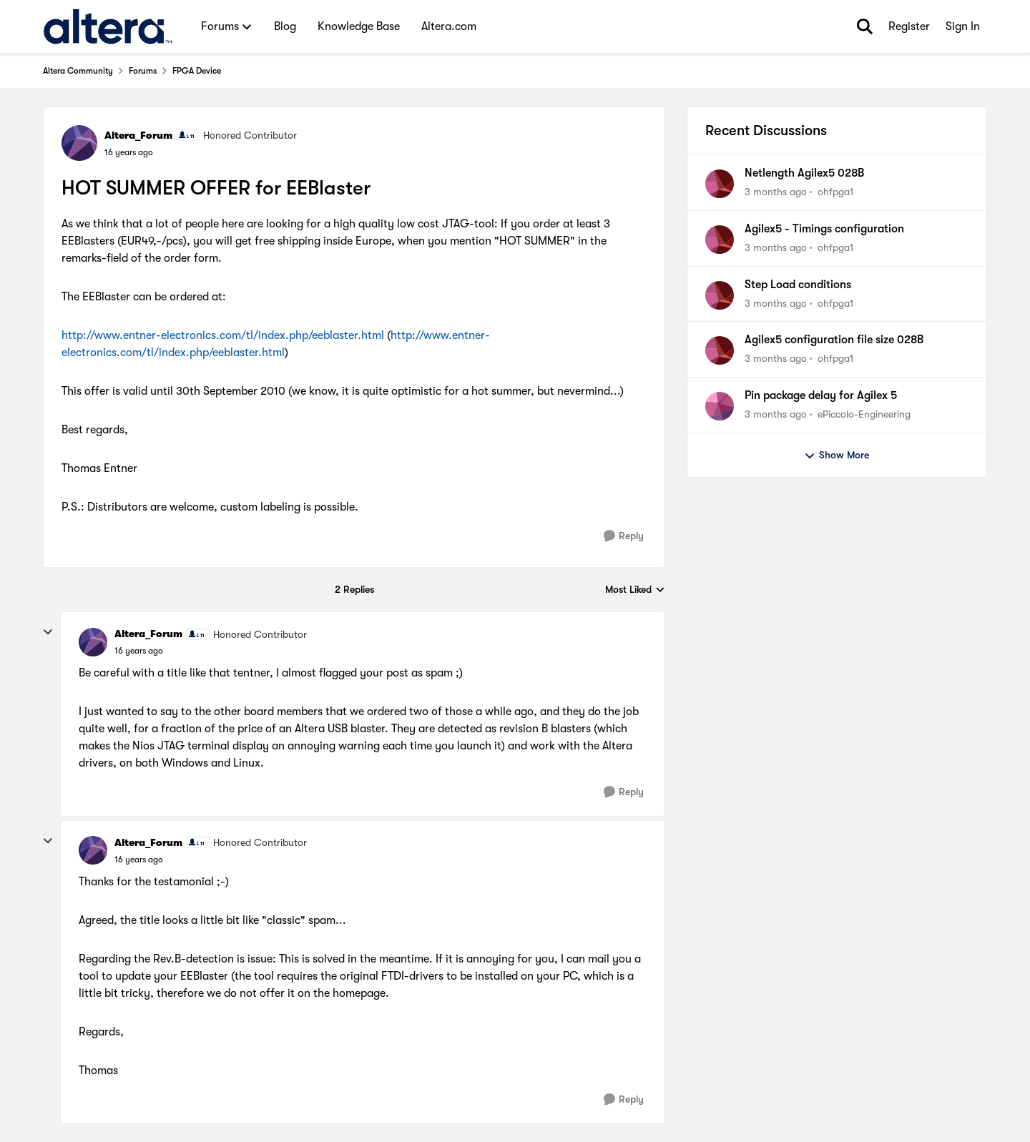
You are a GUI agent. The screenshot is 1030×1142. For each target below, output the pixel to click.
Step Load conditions (798, 284)
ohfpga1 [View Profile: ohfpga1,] (835, 191)
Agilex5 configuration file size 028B (834, 339)
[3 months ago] (776, 192)
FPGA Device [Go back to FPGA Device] (196, 71)
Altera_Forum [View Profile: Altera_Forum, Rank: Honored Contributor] (138, 135)
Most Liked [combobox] (635, 590)
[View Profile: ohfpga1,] (719, 183)
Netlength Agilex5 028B (804, 173)
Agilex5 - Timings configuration (824, 228)
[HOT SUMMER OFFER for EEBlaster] (138, 650)
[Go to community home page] (107, 26)
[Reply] (624, 536)
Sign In (963, 26)
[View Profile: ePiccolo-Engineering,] (719, 406)
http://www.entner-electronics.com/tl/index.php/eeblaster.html (223, 335)
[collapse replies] (48, 632)
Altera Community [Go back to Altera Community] (78, 71)
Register (909, 26)
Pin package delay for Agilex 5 (821, 395)
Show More (836, 455)
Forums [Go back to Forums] (143, 71)
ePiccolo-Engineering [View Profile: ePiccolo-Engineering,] (864, 414)
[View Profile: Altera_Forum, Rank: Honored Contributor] (79, 143)
